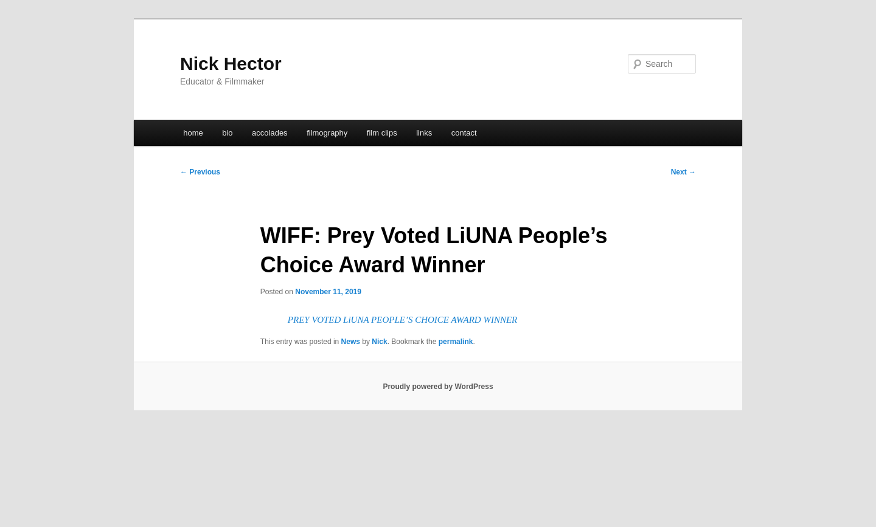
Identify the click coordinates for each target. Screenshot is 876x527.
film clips (382, 132)
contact (464, 132)
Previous (200, 172)
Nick (379, 341)
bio (227, 132)
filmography (327, 132)
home (193, 132)
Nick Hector (231, 63)
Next (683, 172)
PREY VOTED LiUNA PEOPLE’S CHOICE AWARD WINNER (402, 320)
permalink (456, 341)
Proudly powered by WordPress (438, 386)
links (424, 132)
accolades (270, 132)
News (350, 341)
